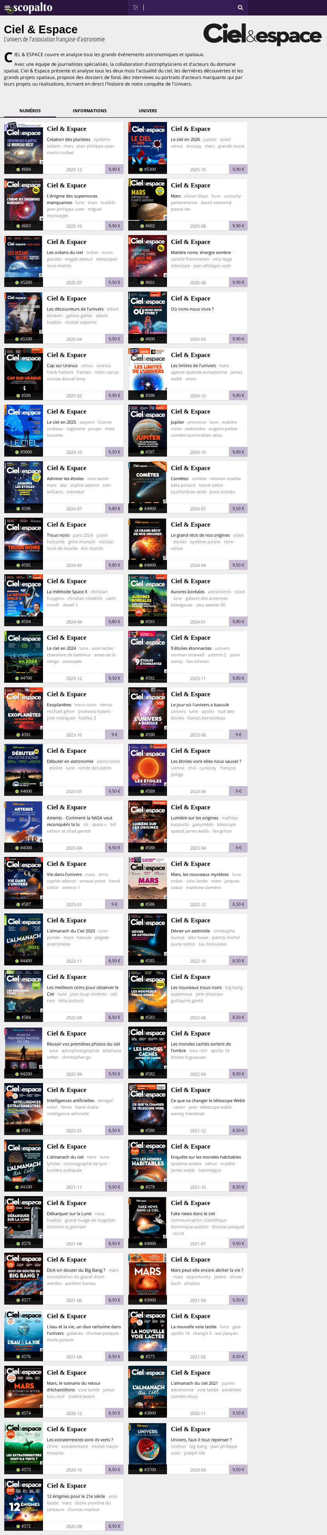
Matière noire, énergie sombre (201, 252)
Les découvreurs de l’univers (75, 309)
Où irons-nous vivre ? (192, 309)
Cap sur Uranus (62, 365)
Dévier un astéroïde (190, 931)
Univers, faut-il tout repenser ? (201, 1439)
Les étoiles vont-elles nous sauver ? (206, 761)
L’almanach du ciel (65, 1157)
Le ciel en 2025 (61, 422)
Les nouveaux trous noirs (196, 987)
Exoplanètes (59, 704)
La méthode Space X (67, 591)
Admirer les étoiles (65, 478)
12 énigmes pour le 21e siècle (76, 1496)
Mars (176, 196)
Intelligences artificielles (70, 1100)
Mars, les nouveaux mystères (200, 874)
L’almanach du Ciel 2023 (71, 931)
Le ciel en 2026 (185, 139)
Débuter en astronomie (70, 761)
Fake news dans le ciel (193, 1213)
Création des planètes (68, 139)
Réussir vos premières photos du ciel (83, 1044)
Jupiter (177, 422)
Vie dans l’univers (64, 874)
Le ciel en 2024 (61, 648)
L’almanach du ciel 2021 (194, 1383)
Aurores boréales (188, 591)
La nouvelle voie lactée (194, 1326)
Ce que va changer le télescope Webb (208, 1100)
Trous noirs (58, 535)
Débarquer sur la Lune (69, 1213)
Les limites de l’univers (193, 365)
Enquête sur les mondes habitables (206, 1157)
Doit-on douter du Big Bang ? (76, 1270)
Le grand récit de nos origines (200, 535)
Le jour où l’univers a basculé (200, 704)
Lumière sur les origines (194, 818)
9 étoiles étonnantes (191, 648)
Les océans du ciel (65, 252)
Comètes (179, 478)
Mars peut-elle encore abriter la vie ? (207, 1270)
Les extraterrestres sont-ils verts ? (80, 1439)
